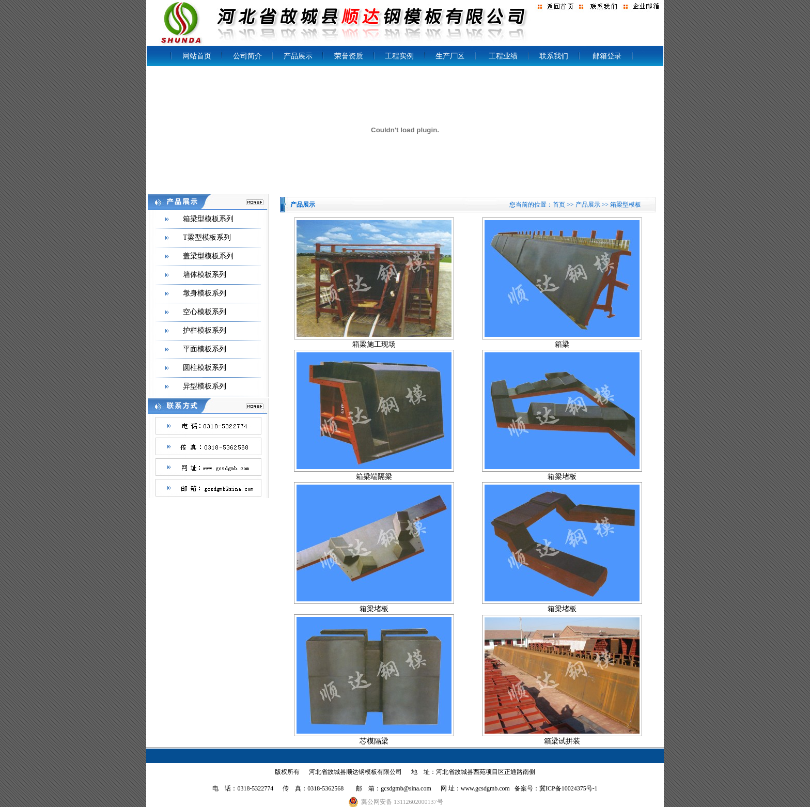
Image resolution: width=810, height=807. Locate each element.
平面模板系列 (204, 349)
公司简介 (247, 56)
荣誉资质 (348, 56)
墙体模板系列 (204, 274)
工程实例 (399, 56)
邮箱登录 (607, 56)
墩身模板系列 (204, 293)
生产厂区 (449, 56)
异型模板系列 (204, 386)
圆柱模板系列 (204, 367)
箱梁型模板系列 (208, 219)
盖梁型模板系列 (208, 256)
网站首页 (196, 56)
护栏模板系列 (204, 330)
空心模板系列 (204, 312)
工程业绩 (503, 56)
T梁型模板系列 (207, 237)
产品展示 (298, 56)
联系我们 (553, 56)
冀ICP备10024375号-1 (568, 788)
